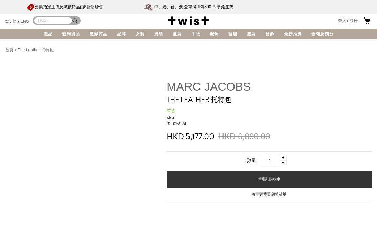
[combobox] (53, 20)
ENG (24, 21)
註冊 (354, 20)
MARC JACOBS (209, 86)
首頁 (9, 50)
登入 (342, 20)
